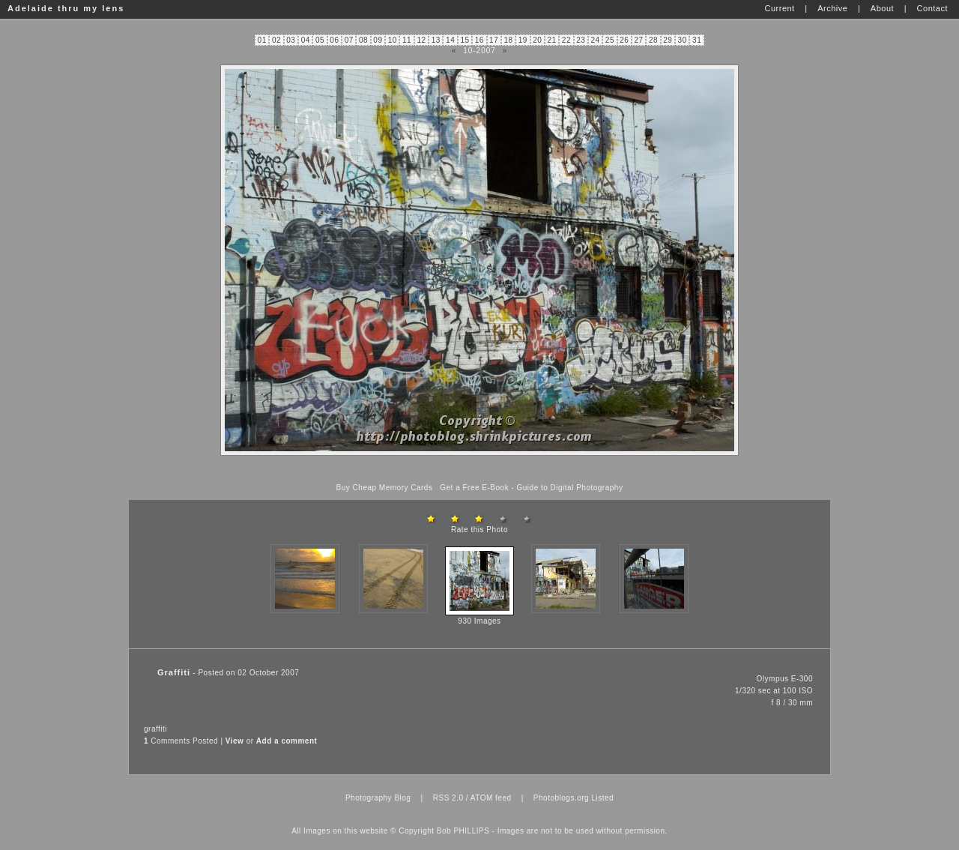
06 (334, 40)
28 (653, 40)
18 (507, 40)
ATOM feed (491, 798)
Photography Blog (378, 798)
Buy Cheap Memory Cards (384, 487)
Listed (602, 798)
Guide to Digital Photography (570, 487)
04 (305, 40)
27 (639, 40)
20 (537, 40)
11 (406, 40)
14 (450, 40)
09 (377, 40)
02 (276, 40)
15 (464, 40)
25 (609, 40)
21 (551, 40)
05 (319, 40)
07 (349, 40)
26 (624, 40)
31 (696, 40)
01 (262, 40)
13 (436, 40)
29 (667, 40)
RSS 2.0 (448, 798)
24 (595, 40)
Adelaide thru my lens (65, 8)
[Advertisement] (479, 469)
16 (479, 40)
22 (566, 40)
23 (580, 40)
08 (363, 40)
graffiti (155, 729)
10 (392, 40)
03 (290, 40)
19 (522, 40)
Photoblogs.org (561, 798)
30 (682, 40)
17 (493, 40)
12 (421, 40)
